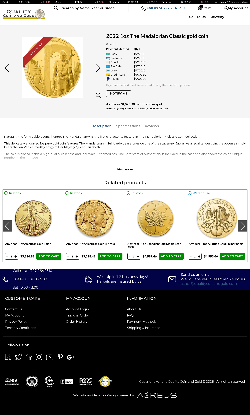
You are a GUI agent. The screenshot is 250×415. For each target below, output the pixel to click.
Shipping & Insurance (143, 328)
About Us (134, 309)
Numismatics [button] (81, 17)
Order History (76, 322)
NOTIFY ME (118, 93)
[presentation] (7, 226)
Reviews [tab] (152, 126)
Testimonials (236, 17)
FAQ (130, 315)
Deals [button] (130, 17)
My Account (14, 315)
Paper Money (103, 19)
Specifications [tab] (128, 126)
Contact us (13, 309)
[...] (90, 8)
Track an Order (77, 315)
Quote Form (168, 19)
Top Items (145, 19)
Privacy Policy (16, 322)
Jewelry (217, 17)
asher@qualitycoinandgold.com (209, 283)
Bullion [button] (59, 17)
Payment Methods (141, 322)
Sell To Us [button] (197, 17)
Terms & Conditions (20, 328)
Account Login (77, 309)
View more (125, 169)
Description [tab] (101, 126)
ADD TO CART (48, 256)
